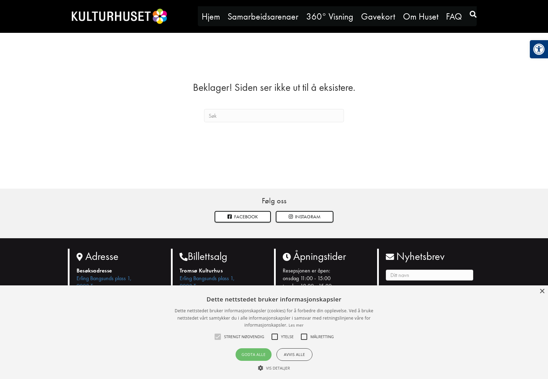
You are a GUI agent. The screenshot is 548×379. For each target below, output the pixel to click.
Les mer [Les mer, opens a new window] (296, 325)
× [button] (542, 291)
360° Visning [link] (329, 16)
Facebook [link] (243, 216)
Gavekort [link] (378, 16)
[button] (305, 217)
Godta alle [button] (253, 354)
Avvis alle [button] (294, 354)
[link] (539, 49)
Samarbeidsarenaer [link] (263, 16)
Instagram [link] (305, 216)
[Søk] (274, 115)
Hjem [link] (211, 16)
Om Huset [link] (421, 16)
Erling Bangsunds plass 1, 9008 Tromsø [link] (104, 282)
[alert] (274, 332)
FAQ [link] (454, 16)
